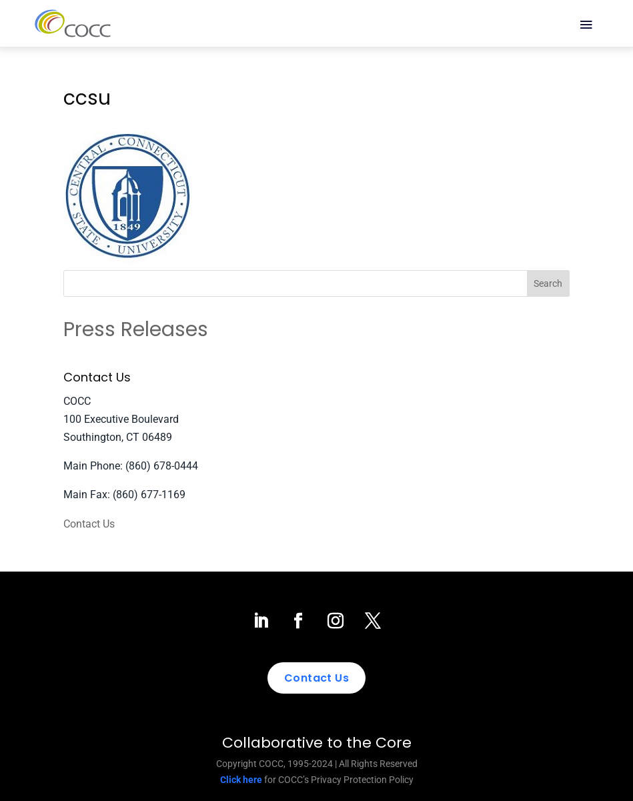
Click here (241, 779)
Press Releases (135, 329)
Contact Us (89, 524)
